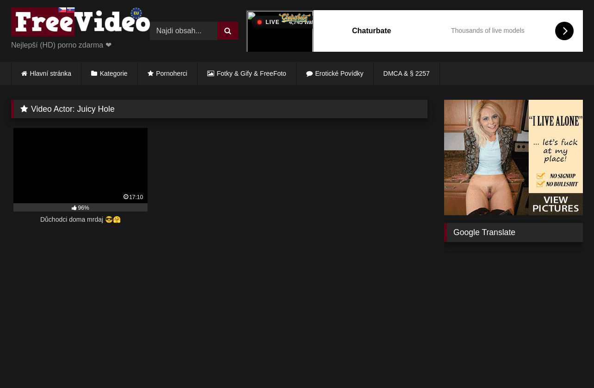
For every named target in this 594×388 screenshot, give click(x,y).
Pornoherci (171, 73)
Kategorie (114, 73)
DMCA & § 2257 (407, 73)
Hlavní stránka (50, 73)
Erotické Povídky (339, 73)
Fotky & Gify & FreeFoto (251, 73)
